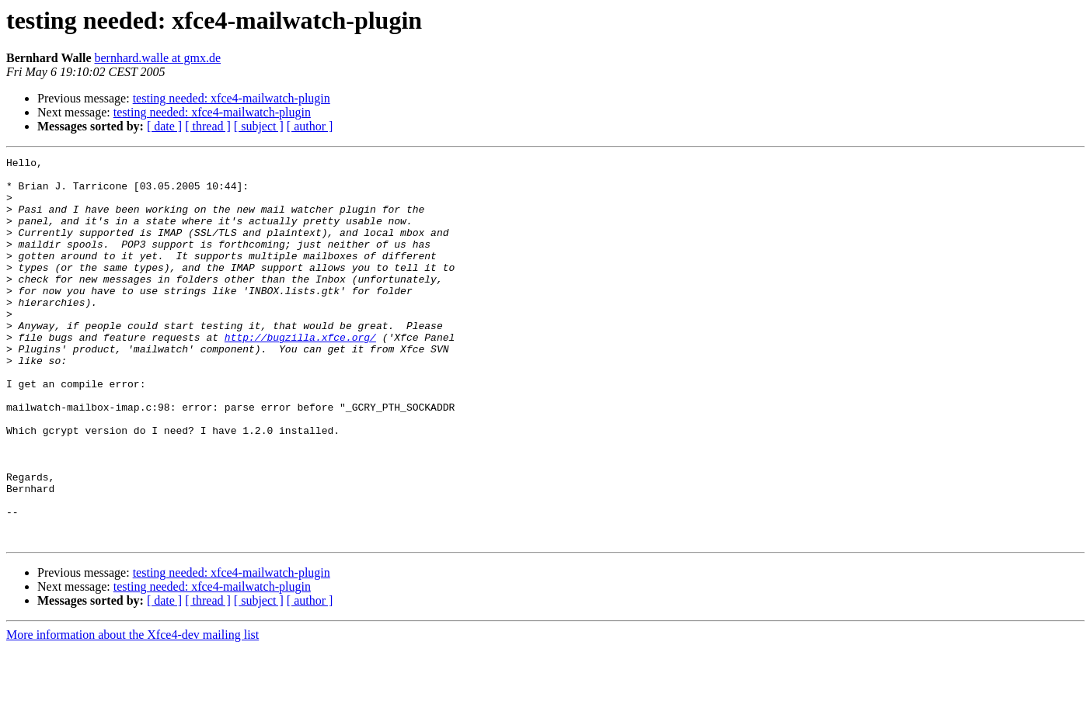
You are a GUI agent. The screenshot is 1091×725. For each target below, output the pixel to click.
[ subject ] (259, 126)
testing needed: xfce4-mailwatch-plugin (231, 98)
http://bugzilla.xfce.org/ (300, 374)
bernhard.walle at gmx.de (158, 57)
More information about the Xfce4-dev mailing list (132, 711)
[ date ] (164, 126)
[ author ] (310, 126)
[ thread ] (208, 126)
